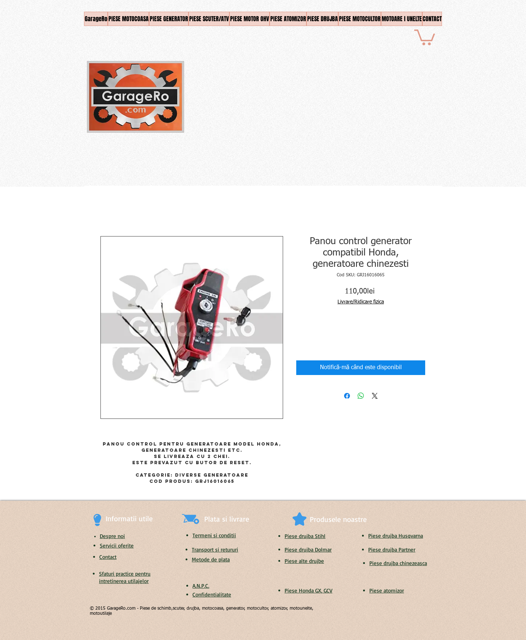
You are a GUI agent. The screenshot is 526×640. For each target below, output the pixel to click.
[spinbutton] (312, 329)
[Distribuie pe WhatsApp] (361, 395)
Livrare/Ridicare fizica (361, 301)
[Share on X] (374, 395)
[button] (424, 36)
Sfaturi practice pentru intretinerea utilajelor (124, 577)
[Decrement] (301, 329)
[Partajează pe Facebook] (347, 395)
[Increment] (323, 329)
